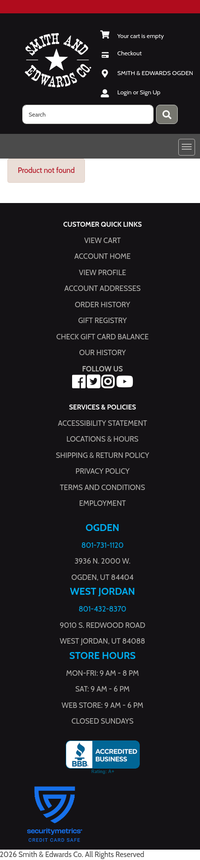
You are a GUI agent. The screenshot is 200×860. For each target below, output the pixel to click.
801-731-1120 (102, 544)
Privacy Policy (102, 471)
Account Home (103, 256)
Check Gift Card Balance (102, 336)
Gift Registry (102, 320)
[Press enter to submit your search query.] (167, 114)
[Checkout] (121, 53)
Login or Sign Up (139, 92)
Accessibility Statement (102, 422)
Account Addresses (102, 288)
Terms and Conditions (102, 487)
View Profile (102, 272)
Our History (102, 352)
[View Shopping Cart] (132, 36)
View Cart (102, 240)
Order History (102, 304)
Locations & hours (103, 439)
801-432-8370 (102, 609)
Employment (102, 503)
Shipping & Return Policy (102, 454)
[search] (88, 114)
